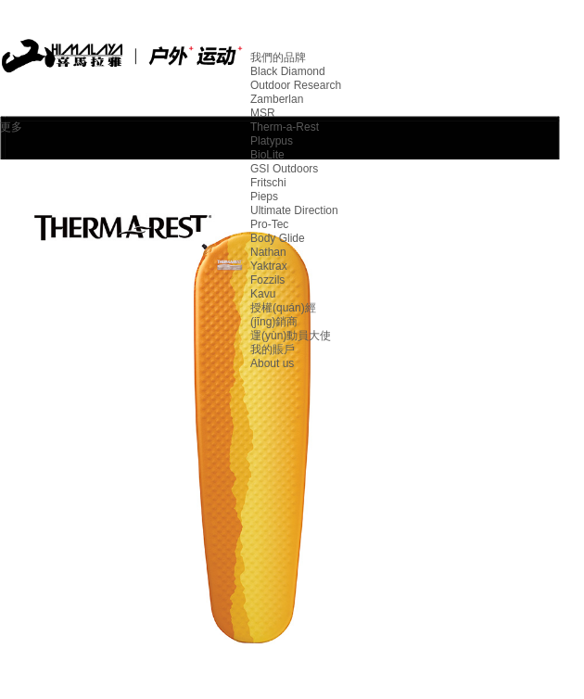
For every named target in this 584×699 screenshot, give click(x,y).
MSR (262, 113)
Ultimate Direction (294, 210)
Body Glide (277, 238)
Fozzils (267, 279)
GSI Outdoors (284, 168)
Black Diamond (287, 71)
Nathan (268, 252)
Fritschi (268, 182)
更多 (11, 127)
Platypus (271, 140)
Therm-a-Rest (284, 127)
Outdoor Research (295, 85)
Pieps (264, 196)
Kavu (262, 293)
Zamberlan (276, 99)
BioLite (267, 154)
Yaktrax (268, 266)
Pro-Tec (269, 224)
